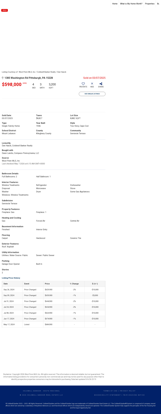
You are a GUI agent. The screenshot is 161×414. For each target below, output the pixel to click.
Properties (149, 4)
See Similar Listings (92, 94)
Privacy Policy (128, 391)
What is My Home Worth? (131, 4)
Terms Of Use (110, 391)
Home (114, 4)
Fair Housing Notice (134, 395)
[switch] (83, 86)
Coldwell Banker (32, 391)
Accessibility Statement (107, 395)
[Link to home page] (3, 3)
